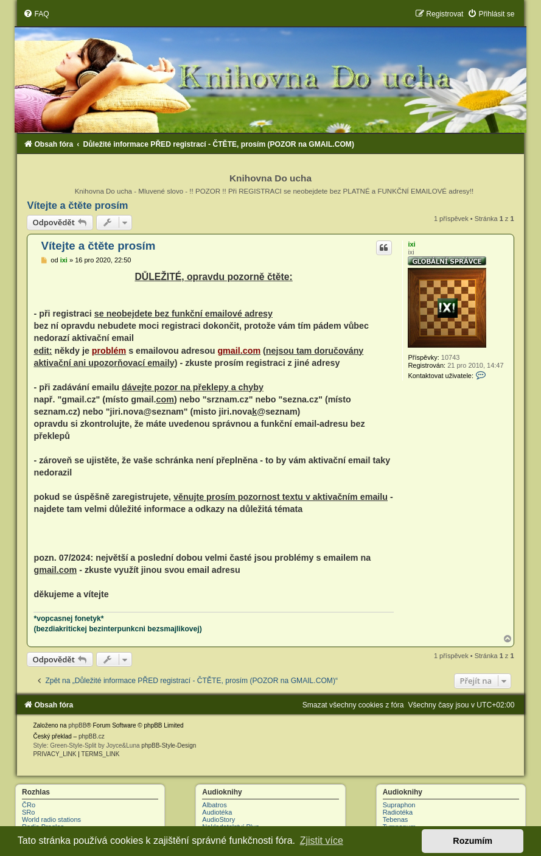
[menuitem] (36, 14)
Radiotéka (398, 812)
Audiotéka (217, 812)
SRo (28, 812)
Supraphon (399, 805)
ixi (411, 244)
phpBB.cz (92, 736)
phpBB (77, 725)
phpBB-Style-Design (168, 745)
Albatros (214, 805)
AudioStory (218, 819)
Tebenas (395, 819)
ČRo (28, 805)
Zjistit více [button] (321, 840)
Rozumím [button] (472, 841)
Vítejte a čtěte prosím (77, 205)
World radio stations (51, 819)
